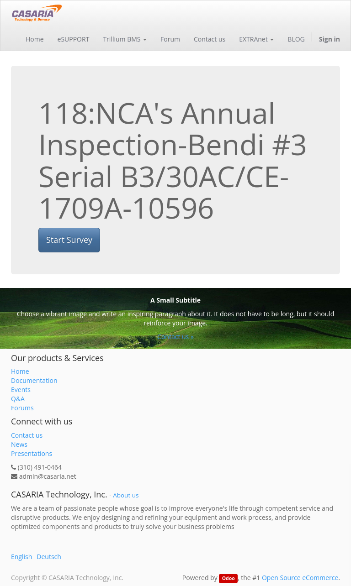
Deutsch (49, 556)
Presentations (31, 453)
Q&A (18, 398)
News (19, 444)
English (21, 556)
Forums (22, 407)
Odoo (228, 578)
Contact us (27, 435)
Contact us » (175, 336)
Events (21, 389)
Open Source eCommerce (300, 577)
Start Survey (69, 239)
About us (125, 495)
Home (20, 371)
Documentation (34, 380)
